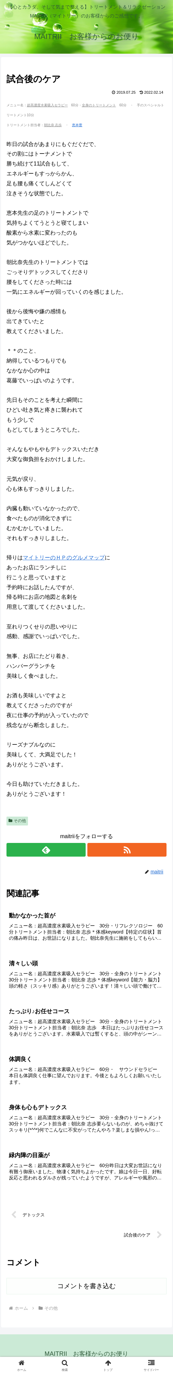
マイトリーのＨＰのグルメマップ (64, 557)
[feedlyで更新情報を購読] (46, 850)
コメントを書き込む (86, 1286)
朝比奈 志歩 (53, 125)
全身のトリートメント (99, 105)
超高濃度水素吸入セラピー (47, 105)
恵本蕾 (77, 125)
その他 (17, 820)
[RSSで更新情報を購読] (127, 850)
